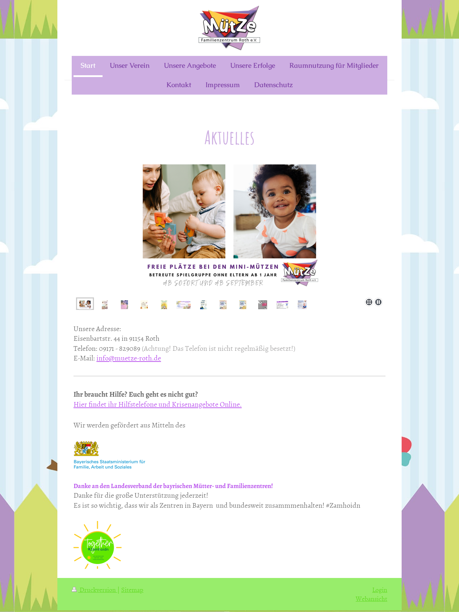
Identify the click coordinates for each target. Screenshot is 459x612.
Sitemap (132, 589)
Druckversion (94, 589)
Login (379, 589)
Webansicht (371, 598)
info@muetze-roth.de (128, 357)
